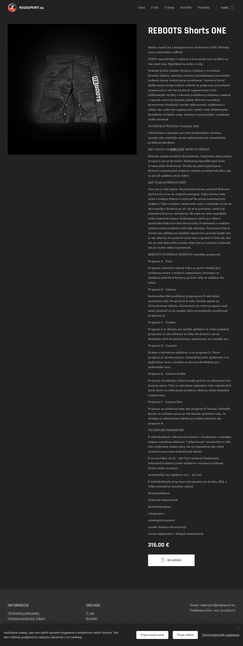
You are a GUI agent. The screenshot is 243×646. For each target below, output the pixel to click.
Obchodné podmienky (23, 613)
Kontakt (92, 618)
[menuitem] (145, 8)
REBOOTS (177, 149)
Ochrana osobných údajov (26, 618)
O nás (90, 613)
